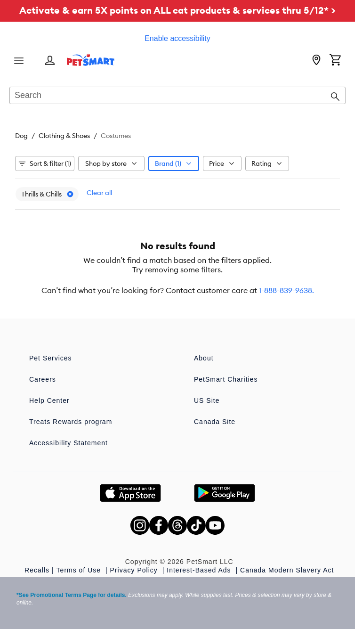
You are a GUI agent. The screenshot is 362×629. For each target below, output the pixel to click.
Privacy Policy (135, 570)
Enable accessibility (177, 38)
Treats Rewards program (70, 421)
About (204, 358)
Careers (42, 379)
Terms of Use (79, 570)
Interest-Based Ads (200, 570)
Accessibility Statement (68, 443)
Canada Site (214, 421)
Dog (21, 135)
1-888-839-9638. (286, 290)
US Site (206, 400)
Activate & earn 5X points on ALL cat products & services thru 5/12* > (177, 10)
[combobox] (177, 96)
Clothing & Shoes (64, 135)
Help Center (49, 400)
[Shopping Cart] (335, 60)
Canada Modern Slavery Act (287, 570)
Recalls (36, 570)
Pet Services (50, 358)
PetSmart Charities (225, 379)
